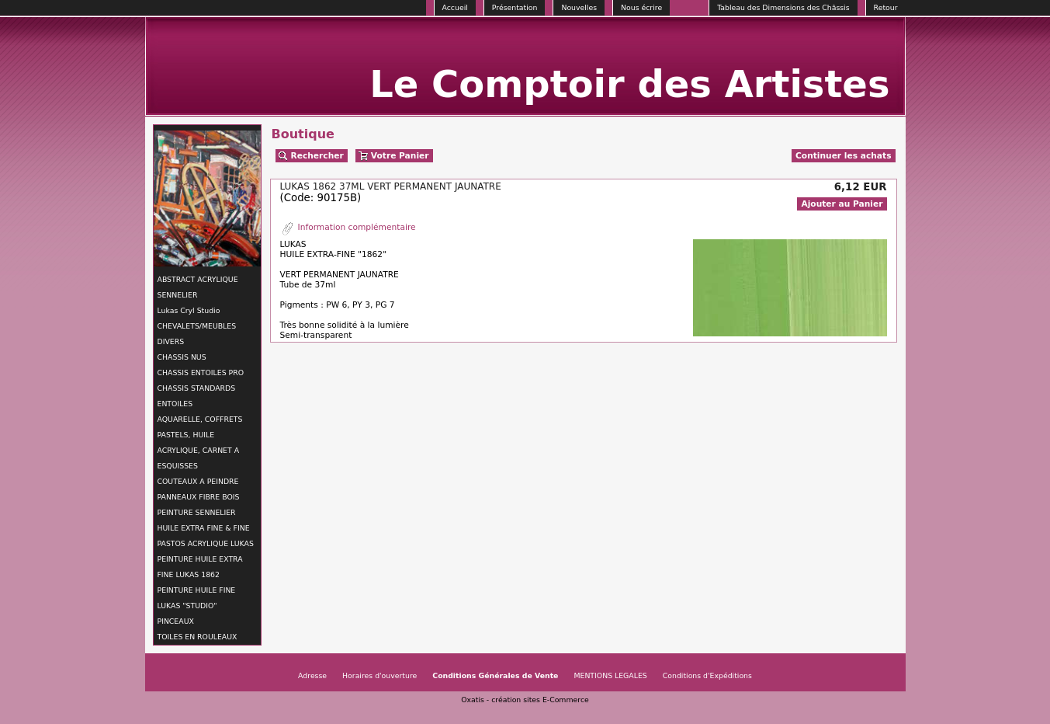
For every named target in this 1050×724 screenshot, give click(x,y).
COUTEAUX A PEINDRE (198, 481)
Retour (886, 7)
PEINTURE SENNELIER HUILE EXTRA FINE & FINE (204, 520)
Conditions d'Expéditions (707, 675)
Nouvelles (579, 7)
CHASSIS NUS (182, 357)
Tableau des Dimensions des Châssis (783, 7)
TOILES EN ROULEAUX (197, 636)
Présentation (515, 7)
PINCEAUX (176, 621)
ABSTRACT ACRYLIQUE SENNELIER (198, 287)
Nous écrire (641, 7)
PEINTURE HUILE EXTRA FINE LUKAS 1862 (200, 567)
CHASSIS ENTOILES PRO (201, 372)
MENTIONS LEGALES (610, 675)
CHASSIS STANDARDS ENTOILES (197, 396)
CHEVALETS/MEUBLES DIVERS (197, 334)
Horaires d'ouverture (379, 675)
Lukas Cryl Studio (189, 310)
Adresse (312, 675)
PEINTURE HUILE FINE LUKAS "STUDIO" (197, 598)
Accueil (455, 7)
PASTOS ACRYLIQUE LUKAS (206, 543)
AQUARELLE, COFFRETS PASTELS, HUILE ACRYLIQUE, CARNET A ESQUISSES (200, 442)
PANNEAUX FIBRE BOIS (199, 497)
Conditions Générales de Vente (495, 675)
